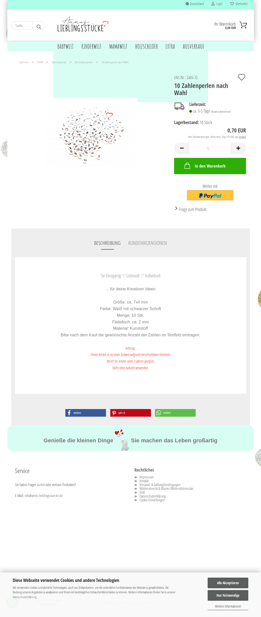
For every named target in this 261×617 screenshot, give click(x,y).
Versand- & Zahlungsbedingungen (160, 485)
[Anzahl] (210, 149)
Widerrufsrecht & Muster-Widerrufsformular (166, 489)
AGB (142, 493)
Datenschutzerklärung (24, 597)
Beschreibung (107, 243)
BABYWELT (65, 46)
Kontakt (144, 481)
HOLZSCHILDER (146, 46)
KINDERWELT (91, 46)
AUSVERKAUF (193, 46)
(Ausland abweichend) (221, 112)
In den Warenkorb (204, 166)
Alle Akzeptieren (228, 582)
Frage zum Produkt (192, 210)
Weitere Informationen (228, 606)
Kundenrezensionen (147, 243)
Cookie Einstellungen (152, 500)
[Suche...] (38, 25)
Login (217, 3)
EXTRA (170, 46)
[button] (181, 149)
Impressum (147, 477)
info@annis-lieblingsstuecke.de (44, 496)
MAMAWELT (118, 46)
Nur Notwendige (228, 595)
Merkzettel (239, 3)
